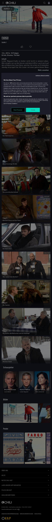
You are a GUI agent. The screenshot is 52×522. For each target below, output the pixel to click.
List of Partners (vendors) (10, 103)
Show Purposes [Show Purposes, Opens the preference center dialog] (18, 110)
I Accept (33, 110)
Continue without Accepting (42, 75)
